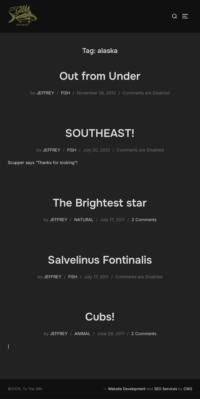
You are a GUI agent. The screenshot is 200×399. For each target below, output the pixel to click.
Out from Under (99, 76)
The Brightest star (100, 203)
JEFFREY (45, 92)
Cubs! (100, 317)
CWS (188, 388)
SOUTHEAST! (99, 133)
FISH (65, 92)
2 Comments (144, 219)
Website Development (127, 388)
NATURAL (83, 219)
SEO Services (165, 388)
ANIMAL (82, 333)
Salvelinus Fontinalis (100, 260)
